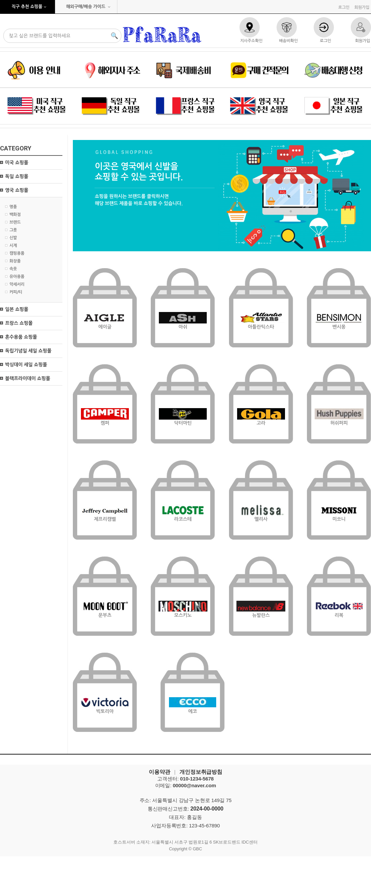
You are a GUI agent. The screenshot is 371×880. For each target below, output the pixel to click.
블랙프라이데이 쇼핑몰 (27, 378)
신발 (13, 238)
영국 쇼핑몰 (16, 190)
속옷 (13, 269)
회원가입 (361, 7)
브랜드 (15, 222)
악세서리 (16, 284)
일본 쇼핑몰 (16, 309)
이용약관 (159, 772)
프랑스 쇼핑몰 (19, 323)
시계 (13, 246)
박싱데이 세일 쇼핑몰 (26, 364)
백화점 (15, 214)
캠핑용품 (16, 253)
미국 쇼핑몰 (16, 162)
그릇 (13, 230)
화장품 (15, 261)
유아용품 (16, 277)
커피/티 (15, 292)
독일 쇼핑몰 (16, 176)
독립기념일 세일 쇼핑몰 (28, 350)
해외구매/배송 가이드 (86, 6)
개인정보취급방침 (200, 772)
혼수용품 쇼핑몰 (21, 337)
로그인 (343, 7)
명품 (13, 207)
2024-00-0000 (207, 809)
